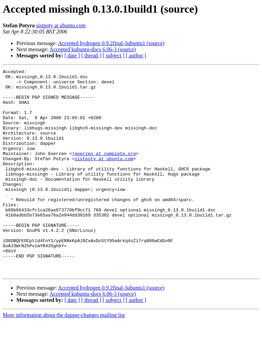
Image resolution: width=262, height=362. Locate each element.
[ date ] (72, 55)
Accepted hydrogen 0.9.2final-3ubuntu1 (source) (111, 43)
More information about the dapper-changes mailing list (64, 356)
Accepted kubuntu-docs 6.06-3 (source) (92, 49)
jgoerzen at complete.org (104, 171)
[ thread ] (91, 55)
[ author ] (136, 55)
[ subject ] (114, 55)
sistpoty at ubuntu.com (61, 25)
